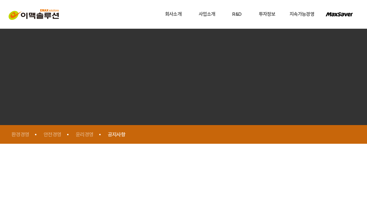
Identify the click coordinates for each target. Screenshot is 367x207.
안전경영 (52, 134)
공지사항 (117, 134)
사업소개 (207, 14)
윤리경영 (84, 134)
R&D (236, 14)
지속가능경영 (302, 14)
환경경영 (20, 134)
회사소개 (173, 14)
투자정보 (267, 14)
